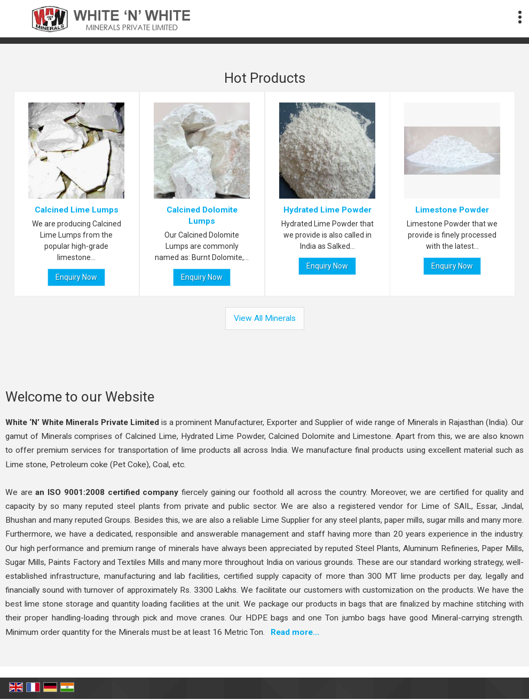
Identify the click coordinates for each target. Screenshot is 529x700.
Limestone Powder (452, 210)
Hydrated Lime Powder (327, 210)
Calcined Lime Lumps (77, 210)
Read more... (295, 632)
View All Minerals (265, 318)
